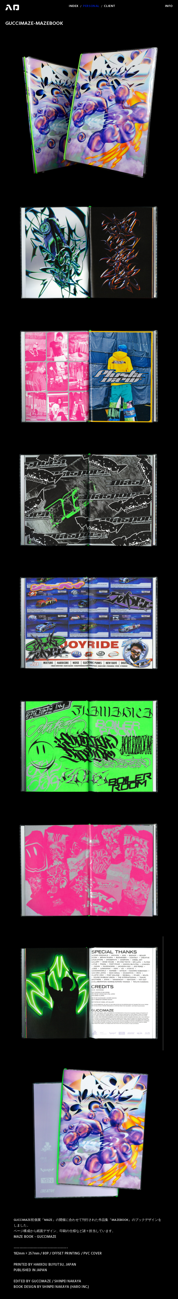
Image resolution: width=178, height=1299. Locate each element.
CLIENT (109, 6)
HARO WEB (12, 7)
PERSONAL (91, 6)
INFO (169, 6)
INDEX (74, 6)
